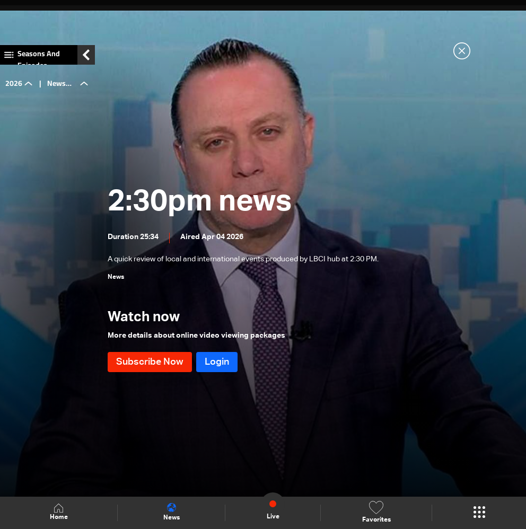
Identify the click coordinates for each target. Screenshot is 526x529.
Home (59, 512)
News (171, 512)
